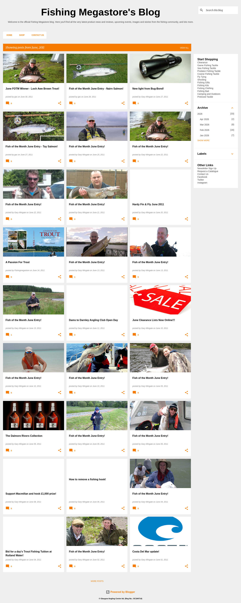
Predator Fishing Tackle (209, 71)
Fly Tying (201, 77)
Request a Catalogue (207, 171)
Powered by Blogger (120, 592)
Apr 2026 (204, 119)
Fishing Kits (203, 85)
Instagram (202, 182)
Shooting (201, 79)
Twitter (200, 180)
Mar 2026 (204, 124)
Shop (21, 35)
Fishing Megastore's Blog (100, 12)
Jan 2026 (204, 135)
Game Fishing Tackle (207, 65)
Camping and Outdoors (208, 94)
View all (184, 48)
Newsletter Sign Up (206, 168)
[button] (60, 103)
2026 (199, 114)
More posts (97, 581)
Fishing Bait (203, 91)
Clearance (202, 62)
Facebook (202, 177)
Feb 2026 (204, 130)
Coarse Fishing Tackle (208, 74)
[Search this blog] (221, 10)
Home (8, 35)
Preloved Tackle (205, 97)
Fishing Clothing (205, 88)
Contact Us (37, 35)
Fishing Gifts (203, 82)
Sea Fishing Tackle (206, 68)
